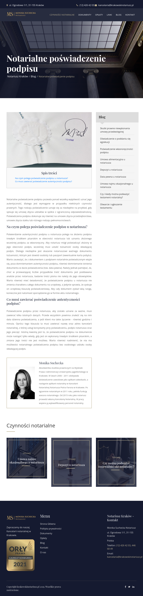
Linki (109, 14)
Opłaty (99, 14)
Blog (118, 14)
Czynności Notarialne (62, 14)
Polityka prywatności (50, 528)
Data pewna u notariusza (113, 176)
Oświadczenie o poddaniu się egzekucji (115, 140)
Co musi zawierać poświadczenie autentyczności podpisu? (43, 181)
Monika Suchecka (51, 363)
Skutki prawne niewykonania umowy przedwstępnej (115, 130)
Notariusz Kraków (17, 76)
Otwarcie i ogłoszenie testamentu (111, 206)
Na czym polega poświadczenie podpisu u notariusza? (41, 178)
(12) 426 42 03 (87, 5)
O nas (43, 552)
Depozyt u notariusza (111, 169)
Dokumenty (84, 14)
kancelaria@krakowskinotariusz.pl (116, 5)
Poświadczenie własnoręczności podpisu (116, 150)
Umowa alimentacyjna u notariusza (112, 161)
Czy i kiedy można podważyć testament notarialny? (114, 196)
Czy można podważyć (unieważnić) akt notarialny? (116, 464)
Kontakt (130, 14)
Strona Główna (47, 523)
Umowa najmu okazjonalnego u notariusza (116, 185)
